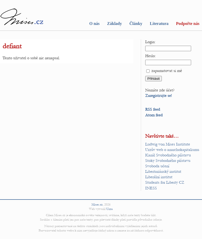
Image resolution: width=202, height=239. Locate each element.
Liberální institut (158, 177)
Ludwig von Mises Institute (167, 144)
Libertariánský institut (163, 171)
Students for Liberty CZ (164, 182)
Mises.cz (97, 204)
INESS (151, 188)
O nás (94, 23)
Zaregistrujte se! (158, 95)
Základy (114, 23)
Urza (109, 209)
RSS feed (152, 109)
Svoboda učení (157, 166)
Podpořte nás (187, 23)
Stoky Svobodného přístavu (167, 160)
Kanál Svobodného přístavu (168, 155)
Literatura (159, 23)
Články (135, 23)
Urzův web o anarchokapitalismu (172, 149)
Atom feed (154, 115)
